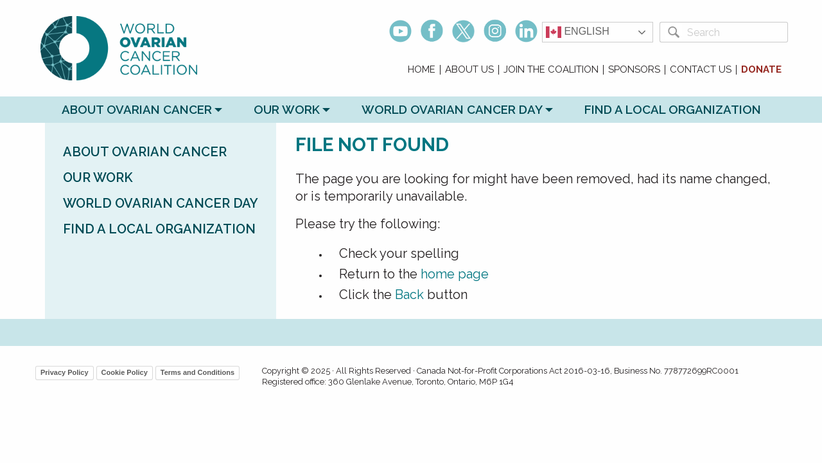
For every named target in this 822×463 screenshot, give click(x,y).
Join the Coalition (551, 70)
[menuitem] (422, 70)
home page (455, 274)
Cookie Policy (124, 372)
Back (409, 294)
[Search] (735, 32)
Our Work (287, 109)
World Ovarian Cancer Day (452, 109)
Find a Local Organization (672, 109)
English (577, 32)
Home (421, 70)
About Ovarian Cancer (137, 109)
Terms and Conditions (197, 372)
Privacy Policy (64, 372)
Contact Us (700, 70)
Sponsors (634, 70)
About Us (469, 70)
